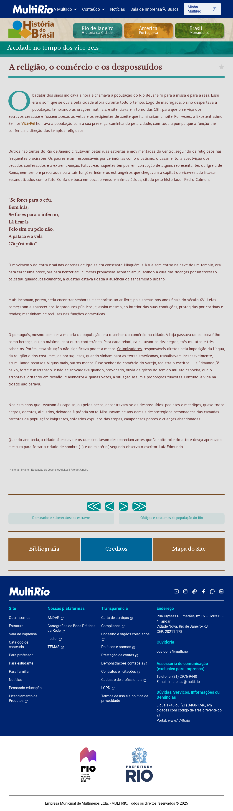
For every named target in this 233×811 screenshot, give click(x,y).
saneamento (141, 279)
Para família (19, 671)
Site (12, 608)
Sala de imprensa (23, 634)
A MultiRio (65, 9)
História (14, 469)
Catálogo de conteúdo (18, 644)
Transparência (114, 608)
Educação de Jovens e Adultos (49, 469)
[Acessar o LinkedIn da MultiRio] (221, 591)
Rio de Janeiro (151, 95)
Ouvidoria (165, 642)
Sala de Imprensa (146, 9)
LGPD (108, 688)
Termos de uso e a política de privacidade (124, 698)
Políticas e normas (118, 647)
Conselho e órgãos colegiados (125, 636)
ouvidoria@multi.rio (172, 651)
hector (55, 638)
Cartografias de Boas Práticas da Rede (71, 628)
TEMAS (56, 647)
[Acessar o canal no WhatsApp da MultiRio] (212, 591)
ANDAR (56, 618)
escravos (16, 116)
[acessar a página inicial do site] (32, 9)
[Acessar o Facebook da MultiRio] (203, 591)
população (123, 95)
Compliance (113, 626)
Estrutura (16, 626)
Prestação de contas (120, 655)
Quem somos (19, 618)
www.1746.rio (179, 720)
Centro (168, 151)
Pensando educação (25, 688)
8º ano (25, 469)
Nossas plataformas (66, 608)
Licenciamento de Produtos (23, 698)
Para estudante (21, 663)
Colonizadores (129, 348)
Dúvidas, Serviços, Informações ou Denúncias (188, 695)
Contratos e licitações (120, 671)
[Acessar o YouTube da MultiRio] (176, 591)
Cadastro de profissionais (124, 680)
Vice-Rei (28, 123)
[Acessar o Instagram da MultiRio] (185, 591)
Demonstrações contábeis (124, 663)
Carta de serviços (117, 618)
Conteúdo (93, 9)
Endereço (165, 608)
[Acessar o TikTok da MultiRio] (194, 591)
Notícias (117, 9)
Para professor (21, 655)
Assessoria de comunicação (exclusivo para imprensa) (182, 666)
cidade (88, 102)
